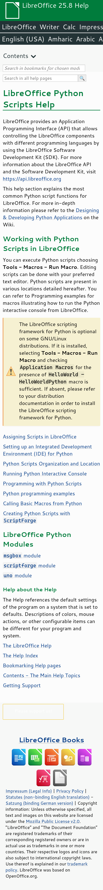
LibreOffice (19, 26)
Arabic (85, 39)
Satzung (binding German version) (39, 803)
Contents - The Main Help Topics (41, 675)
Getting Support (22, 685)
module (22, 555)
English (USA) (23, 39)
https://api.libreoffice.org (32, 178)
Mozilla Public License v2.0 (53, 821)
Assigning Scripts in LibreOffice (39, 436)
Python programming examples (39, 493)
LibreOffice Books (51, 740)
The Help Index (20, 655)
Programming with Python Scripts (42, 483)
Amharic (60, 39)
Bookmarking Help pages (32, 665)
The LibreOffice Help (27, 645)
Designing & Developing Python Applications (51, 213)
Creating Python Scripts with (36, 517)
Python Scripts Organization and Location (51, 463)
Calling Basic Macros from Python (42, 503)
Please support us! (33, 711)
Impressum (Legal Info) (28, 791)
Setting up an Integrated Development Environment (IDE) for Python (47, 450)
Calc (69, 26)
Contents (15, 55)
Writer (49, 26)
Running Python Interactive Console (45, 473)
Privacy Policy (69, 791)
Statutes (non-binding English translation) (47, 797)
